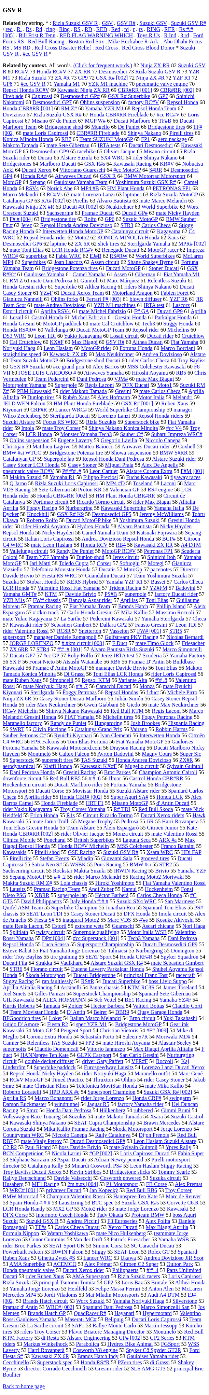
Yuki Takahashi (180, 1018)
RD (88, 29)
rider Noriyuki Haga (104, 1073)
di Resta (50, 1338)
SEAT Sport (98, 957)
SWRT (17, 729)
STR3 (127, 225)
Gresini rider (109, 1368)
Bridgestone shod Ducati (93, 360)
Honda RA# (33, 176)
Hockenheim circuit (24, 784)
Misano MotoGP (130, 803)
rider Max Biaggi (152, 502)
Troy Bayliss (192, 360)
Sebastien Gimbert (71, 625)
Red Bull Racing (46, 41)
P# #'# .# (71, 471)
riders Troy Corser (40, 1332)
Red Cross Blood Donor (148, 48)
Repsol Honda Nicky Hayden (42, 1073)
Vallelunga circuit (29, 551)
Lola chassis (73, 883)
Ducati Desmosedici (151, 145)
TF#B (164, 121)
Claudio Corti (187, 1006)
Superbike (66, 287)
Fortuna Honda (136, 348)
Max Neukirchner (115, 354)
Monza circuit (128, 834)
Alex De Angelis (159, 465)
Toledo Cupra (73, 563)
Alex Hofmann (113, 397)
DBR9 (122, 1012)
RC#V (22, 71)
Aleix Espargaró (121, 828)
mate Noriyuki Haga (45, 686)
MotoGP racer (163, 250)
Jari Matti (40, 563)
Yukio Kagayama (83, 336)
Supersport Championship (105, 944)
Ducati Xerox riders (162, 815)
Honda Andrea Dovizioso (143, 760)
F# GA (141, 311)
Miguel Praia (119, 465)
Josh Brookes (145, 723)
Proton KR (89, 489)
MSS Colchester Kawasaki (156, 366)
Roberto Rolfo (42, 520)
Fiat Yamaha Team (89, 606)
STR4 (43, 649)
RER (169, 29)
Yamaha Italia (169, 508)
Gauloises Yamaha (44, 274)
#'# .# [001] (70, 649)
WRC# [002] (60, 1307)
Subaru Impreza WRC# (177, 434)
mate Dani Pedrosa (51, 280)
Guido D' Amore (21, 1024)
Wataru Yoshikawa (67, 1233)
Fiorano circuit (46, 969)
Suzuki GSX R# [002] (167, 1092)
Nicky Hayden (58, 532)
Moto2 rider (94, 1209)
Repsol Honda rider (44, 237)
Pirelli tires (181, 133)
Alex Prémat (98, 1264)
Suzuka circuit (165, 1178)
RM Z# (69, 108)
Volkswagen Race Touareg (32, 1116)
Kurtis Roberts (19, 1006)
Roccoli (164, 1061)
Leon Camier (103, 471)
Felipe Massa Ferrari (117, 1289)
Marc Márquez (123, 280)
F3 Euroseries (122, 1221)
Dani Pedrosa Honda (32, 772)
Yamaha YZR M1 (104, 108)
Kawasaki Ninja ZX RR (83, 90)
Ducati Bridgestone (94, 975)
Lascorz (181, 305)
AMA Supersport (91, 1276)
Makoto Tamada (20, 145)
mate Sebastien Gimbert (177, 963)
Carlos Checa (156, 225)
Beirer (100, 1012)
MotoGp (133, 569)
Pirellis (80, 201)
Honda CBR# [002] (81, 797)
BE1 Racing (138, 1000)
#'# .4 (152, 1270)
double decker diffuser (49, 1061)
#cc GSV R (35, 54)
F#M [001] (193, 471)
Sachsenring (59, 213)
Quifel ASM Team (23, 907)
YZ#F (46, 293)
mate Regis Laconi (23, 926)
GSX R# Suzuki (27, 366)
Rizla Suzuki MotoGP (174, 194)
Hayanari (124, 1313)
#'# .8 (161, 680)
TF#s (40, 1227)
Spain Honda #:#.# (30, 1202)
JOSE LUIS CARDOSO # (47, 373)
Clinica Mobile (19, 840)
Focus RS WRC (60, 422)
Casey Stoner (82, 465)
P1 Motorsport (122, 1184)
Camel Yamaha (89, 274)
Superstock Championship (101, 993)
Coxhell (187, 446)
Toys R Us (148, 35)
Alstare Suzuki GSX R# (116, 963)
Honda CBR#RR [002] (62, 496)
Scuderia (152, 655)
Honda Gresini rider (24, 287)
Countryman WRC (23, 1135)
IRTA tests (109, 145)
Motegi (156, 563)
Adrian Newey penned (118, 1159)
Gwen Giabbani (101, 705)
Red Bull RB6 (141, 1190)
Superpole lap (59, 459)
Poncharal (55, 840)
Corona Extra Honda (49, 1037)
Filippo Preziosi (100, 477)
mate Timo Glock (154, 643)
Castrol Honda (47, 317)
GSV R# (126, 23)
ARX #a (167, 840)
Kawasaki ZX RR (153, 545)
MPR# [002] (192, 244)
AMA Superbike (27, 1264)
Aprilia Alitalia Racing (28, 987)
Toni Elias (166, 668)
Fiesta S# (44, 920)
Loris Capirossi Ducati (145, 1153)
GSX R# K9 (70, 514)
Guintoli (90, 280)
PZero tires (130, 1362)
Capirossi (41, 96)
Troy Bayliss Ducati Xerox (32, 1172)
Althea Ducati (147, 342)
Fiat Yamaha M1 (182, 274)
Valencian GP (124, 489)
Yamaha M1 (66, 84)
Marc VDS (119, 920)
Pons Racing (107, 864)
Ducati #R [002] (80, 207)
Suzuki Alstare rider (138, 791)
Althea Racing (100, 287)
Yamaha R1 (62, 477)
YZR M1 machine (108, 84)
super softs (14, 1049)
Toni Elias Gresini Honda (30, 828)
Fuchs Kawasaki (144, 477)
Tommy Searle (174, 1172)
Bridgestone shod (64, 127)
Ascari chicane (158, 926)
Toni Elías (157, 600)
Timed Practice (68, 1080)
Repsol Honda (182, 102)
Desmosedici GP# (80, 96)
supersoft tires (57, 760)
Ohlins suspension (100, 102)
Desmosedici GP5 (111, 514)
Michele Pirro (182, 692)
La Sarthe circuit (45, 1325)
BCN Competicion (23, 1153)
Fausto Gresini (151, 625)
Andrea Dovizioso (162, 354)
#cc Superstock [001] (96, 938)
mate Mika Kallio (164, 1086)
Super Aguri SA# (129, 797)
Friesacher (193, 643)
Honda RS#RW (20, 330)
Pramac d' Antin (20, 1307)
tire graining (64, 957)
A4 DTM (191, 545)
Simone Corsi (108, 1245)
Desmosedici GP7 (52, 102)
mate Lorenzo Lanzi (93, 194)
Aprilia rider (38, 797)
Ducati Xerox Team (82, 293)
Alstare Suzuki (76, 158)
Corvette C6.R (182, 1202)
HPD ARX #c (64, 1092)
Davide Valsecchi (73, 1178)
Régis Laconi (99, 385)
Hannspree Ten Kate (135, 1196)
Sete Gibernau (54, 489)
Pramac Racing (44, 606)
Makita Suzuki (26, 477)
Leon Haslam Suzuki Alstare (165, 1141)
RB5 (181, 373)
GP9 (82, 78)
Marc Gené (190, 1073)
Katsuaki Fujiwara (157, 532)
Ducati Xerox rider (83, 1270)
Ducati (45, 158)
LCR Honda (39, 434)
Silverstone (184, 1301)
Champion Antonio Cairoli (168, 772)
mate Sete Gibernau (67, 145)
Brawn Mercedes (162, 1123)
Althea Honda (190, 1282)
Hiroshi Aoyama (150, 373)
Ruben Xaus (174, 403)
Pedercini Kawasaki (112, 619)
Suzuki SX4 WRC (136, 901)
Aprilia (198, 311)
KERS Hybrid (82, 582)
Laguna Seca (137, 840)
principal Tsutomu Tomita (67, 1282)
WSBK (78, 864)
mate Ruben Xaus (22, 680)
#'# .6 (95, 778)
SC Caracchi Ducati (152, 1245)
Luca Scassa (55, 944)
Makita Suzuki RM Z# (27, 883)
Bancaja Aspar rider (90, 600)
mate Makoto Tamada (118, 1116)
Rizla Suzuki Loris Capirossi (66, 483)
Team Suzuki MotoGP (34, 360)
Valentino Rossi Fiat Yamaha (69, 588)
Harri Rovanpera (180, 821)
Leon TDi (185, 625)
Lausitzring (71, 1202)
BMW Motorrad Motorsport (154, 176)
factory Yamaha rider (140, 1104)
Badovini (186, 588)
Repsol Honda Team (154, 108)
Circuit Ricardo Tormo (108, 815)
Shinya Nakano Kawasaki (74, 711)
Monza (147, 686)
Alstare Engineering (89, 1338)
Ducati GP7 (22, 655)
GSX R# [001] (137, 403)
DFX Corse (15, 1215)
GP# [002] (130, 1338)
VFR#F (139, 1061)
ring (50, 29)
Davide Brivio (80, 594)
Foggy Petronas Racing (166, 717)
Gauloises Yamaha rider (153, 1356)
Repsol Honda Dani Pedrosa (113, 459)
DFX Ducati (135, 385)
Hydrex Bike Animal (130, 1344)
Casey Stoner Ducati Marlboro (73, 698)
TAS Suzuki (94, 760)
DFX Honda (137, 914)
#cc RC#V (168, 114)
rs (141, 29)
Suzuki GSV (153, 23)
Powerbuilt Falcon (23, 1252)
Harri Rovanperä (46, 1350)
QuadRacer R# (90, 1313)
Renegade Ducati (120, 250)
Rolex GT (158, 1252)
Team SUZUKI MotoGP (106, 139)
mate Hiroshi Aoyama (126, 1043)
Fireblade (13, 96)
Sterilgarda (42, 692)
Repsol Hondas (121, 692)
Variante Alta (133, 680)
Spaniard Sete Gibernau (165, 993)
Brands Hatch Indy (98, 1356)
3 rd (184, 35)
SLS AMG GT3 (148, 1368)
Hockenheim (159, 889)
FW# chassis (46, 600)
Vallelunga (56, 330)
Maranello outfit (152, 1073)
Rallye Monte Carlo (114, 1325)
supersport (14, 637)
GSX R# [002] (112, 78)
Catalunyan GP (19, 459)
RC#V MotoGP (26, 1080)
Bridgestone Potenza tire (76, 453)
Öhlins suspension (30, 440)
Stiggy (99, 1252)
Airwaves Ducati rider (146, 446)
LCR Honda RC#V (73, 250)
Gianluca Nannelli (23, 299)
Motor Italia (151, 397)
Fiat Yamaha (184, 342)
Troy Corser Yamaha (82, 809)
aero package (172, 139)
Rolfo (90, 219)
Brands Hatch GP (47, 1313)
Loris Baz (132, 1282)
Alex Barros (106, 366)
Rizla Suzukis (101, 422)
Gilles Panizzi (49, 993)
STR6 (16, 969)
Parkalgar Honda (173, 317)
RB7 (66, 139)
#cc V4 (174, 428)
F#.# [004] (21, 219)
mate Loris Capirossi (45, 133)
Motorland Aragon (132, 293)
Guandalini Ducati (105, 575)
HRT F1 (95, 803)
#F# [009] (157, 1030)
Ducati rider (160, 336)
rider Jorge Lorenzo (102, 1098)
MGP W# (95, 121)
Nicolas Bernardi (185, 637)
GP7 (163, 96)
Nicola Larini (66, 1153)
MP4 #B (90, 188)
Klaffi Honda (57, 766)
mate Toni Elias (27, 250)
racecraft (185, 975)
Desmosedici (113, 71)
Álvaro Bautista (114, 201)
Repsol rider (145, 330)
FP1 (145, 139)
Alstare (198, 354)
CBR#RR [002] (177, 90)
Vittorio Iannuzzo (106, 1049)
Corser (104, 563)
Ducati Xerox (37, 170)
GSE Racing (81, 852)
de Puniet (66, 121)
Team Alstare (81, 828)
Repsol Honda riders (160, 416)
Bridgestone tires (166, 127)
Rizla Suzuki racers (138, 1276)
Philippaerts (125, 1270)
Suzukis (77, 1116)
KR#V (167, 164)
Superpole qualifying (96, 932)
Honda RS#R (95, 1362)
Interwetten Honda (159, 735)
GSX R (108, 176)
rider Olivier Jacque (82, 834)
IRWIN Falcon (67, 1252)
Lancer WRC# (71, 410)
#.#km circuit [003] (82, 643)
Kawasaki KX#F (98, 766)
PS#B (110, 594)
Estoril (59, 926)
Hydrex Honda (93, 526)
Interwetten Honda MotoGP (72, 231)
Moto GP (42, 1030)
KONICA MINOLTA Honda (128, 237)
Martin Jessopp (160, 1325)
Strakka (44, 963)
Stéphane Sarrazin (29, 1159)
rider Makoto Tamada (83, 391)
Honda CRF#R (136, 957)
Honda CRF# (146, 1098)
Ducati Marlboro (132, 121)
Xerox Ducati (123, 1227)
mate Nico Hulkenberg (121, 1233)
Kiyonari (12, 410)
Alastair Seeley (174, 1043)
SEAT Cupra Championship (104, 1123)
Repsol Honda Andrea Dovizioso (76, 225)
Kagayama (168, 231)
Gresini (123, 391)
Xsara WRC (160, 852)
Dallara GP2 (113, 625)
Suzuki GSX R (42, 1221)
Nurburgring (79, 508)
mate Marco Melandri (163, 201)
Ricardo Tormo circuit (100, 502)
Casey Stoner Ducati (93, 914)
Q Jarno (18, 483)
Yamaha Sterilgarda (162, 619)
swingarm (180, 1098)
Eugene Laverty (75, 440)
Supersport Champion (111, 1092)
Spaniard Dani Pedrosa (107, 1307)
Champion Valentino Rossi (75, 1196)
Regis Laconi (166, 711)
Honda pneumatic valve (29, 1270)
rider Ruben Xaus (45, 1276)
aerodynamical (19, 766)
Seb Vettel (105, 1000)
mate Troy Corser (61, 428)
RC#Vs (54, 194)
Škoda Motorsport (45, 975)
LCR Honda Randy (24, 1209)
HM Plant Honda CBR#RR (125, 496)
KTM (51, 594)
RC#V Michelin (20, 711)
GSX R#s (94, 164)
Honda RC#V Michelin (83, 846)
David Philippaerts (41, 901)
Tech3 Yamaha (143, 938)
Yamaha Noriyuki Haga (138, 1301)
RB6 (115, 662)
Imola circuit (173, 914)
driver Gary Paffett (103, 1061)
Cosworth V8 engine (95, 1350)
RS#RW (118, 256)
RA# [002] (53, 201)
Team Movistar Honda (34, 1012)
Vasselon (119, 631)
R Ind (170, 35)
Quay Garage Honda (159, 1012)
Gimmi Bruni (176, 1110)
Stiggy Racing (18, 981)
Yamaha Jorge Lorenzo (34, 1289)
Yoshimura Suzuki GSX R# (145, 182)
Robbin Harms (171, 729)
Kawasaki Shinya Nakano (38, 1123)
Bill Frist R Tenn (37, 35)
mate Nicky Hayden (177, 213)
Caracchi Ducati (113, 686)
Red (115, 29)
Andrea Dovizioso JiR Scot (174, 1258)
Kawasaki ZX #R (68, 354)
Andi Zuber (101, 889)
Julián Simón (129, 698)
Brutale (159, 1282)
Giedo (133, 705)
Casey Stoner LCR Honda (31, 465)
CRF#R (38, 410)
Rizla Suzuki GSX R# (57, 114)
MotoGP (12, 182)
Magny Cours (157, 754)
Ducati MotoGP (123, 268)
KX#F (57, 342)
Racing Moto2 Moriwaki (156, 877)
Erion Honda (44, 815)
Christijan (13, 446)
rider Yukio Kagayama (27, 809)
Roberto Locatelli (22, 1092)
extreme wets (89, 926)
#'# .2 (60, 877)
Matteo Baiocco (96, 446)
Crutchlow (193, 336)
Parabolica (87, 1344)
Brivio (162, 871)
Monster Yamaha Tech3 (86, 434)
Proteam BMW (147, 1215)
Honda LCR (169, 797)
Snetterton (90, 631)
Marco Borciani (178, 348)
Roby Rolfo (80, 655)
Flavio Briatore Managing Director (107, 1332)
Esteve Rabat (17, 950)
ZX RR (83, 71)
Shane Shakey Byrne (150, 262)
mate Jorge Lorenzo (137, 1209)
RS (77, 29)
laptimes (132, 194)
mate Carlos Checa (160, 391)
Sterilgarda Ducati (70, 416)
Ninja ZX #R (150, 78)
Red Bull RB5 (65, 778)
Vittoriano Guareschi (82, 170)
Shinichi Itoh (161, 557)
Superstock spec (54, 1362)
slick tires (108, 244)
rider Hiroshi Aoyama (45, 526)
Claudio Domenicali (56, 1049)
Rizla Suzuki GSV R (75, 23)
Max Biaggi (85, 342)
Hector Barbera (108, 1006)
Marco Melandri (20, 194)
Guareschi (123, 926)
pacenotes (161, 569)
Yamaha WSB (173, 1239)
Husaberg (13, 1184)
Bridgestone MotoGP (138, 1024)
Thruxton (103, 1080)
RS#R (87, 981)
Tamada (51, 1006)
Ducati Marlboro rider (78, 784)
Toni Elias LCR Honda (118, 674)
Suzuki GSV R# (188, 23)
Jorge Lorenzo (176, 1129)
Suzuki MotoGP (140, 219)
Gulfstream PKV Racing (131, 637)
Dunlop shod (90, 557)
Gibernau (145, 274)
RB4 (121, 545)
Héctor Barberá (111, 895)
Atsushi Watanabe (82, 662)
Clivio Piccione (49, 729)
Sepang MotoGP (28, 877)
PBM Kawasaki (34, 391)
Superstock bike (141, 422)
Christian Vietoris (119, 1030)
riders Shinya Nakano (148, 287)
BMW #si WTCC (22, 453)
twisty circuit (50, 932)
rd (126, 29)
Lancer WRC (97, 1258)
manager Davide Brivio (121, 668)
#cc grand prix (68, 366)
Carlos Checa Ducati (77, 1227)
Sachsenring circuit (24, 871)
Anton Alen (160, 1289)
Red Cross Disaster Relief (62, 48)
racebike (86, 151)
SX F (15, 662)
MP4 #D (115, 483)
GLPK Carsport (94, 1055)
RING (153, 29)
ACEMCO (64, 1264)
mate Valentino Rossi (174, 834)
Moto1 (164, 385)
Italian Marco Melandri (95, 1018)
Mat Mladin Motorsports (112, 1295)
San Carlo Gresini (139, 1055)
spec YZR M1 (91, 1024)
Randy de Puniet (68, 723)
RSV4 (32, 188)
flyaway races (185, 477)
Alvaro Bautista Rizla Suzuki (122, 649)
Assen (120, 274)
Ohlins (128, 1080)
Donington (182, 950)
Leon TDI (45, 336)
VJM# (121, 379)
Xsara (156, 1116)
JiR (150, 821)
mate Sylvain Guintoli (133, 1147)
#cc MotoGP (127, 170)
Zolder (75, 1006)
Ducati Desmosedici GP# (97, 1141)
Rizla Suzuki (32, 78)
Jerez (26, 225)
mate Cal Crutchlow (112, 323)
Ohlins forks (64, 299)
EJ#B (95, 256)
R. (19, 29)
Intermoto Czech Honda (62, 1215)
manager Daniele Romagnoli (65, 637)
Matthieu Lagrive (51, 446)
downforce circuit (22, 778)
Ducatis (107, 569)
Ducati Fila (15, 963)
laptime (58, 244)
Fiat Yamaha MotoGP (140, 741)
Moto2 (81, 237)
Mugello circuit (142, 766)
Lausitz (18, 889)
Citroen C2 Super (139, 1264)
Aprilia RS (14, 1098)
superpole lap (72, 895)
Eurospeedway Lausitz (109, 1067)
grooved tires (155, 858)
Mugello (100, 127)
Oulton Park (180, 1264)
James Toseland (180, 987)
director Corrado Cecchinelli (55, 1368)
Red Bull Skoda (155, 809)
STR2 (165, 864)
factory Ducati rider (176, 594)
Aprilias (129, 600)
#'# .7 (82, 686)
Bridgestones (17, 164)
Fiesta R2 (57, 1024)
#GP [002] (100, 1153)
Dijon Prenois (154, 1135)
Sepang (38, 182)
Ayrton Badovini (115, 754)
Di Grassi (74, 674)
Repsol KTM (96, 680)
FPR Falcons (45, 741)
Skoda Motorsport (133, 1129)
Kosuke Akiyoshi (175, 920)
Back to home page (24, 1386)
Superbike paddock (55, 1067)
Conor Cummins (47, 1239)
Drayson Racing (127, 748)
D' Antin (76, 1012)
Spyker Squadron (179, 957)
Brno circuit (142, 1018)
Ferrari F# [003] (103, 299)
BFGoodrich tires (22, 1018)
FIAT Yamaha (79, 717)
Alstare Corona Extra (149, 471)
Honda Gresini (19, 323)
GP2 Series (162, 1338)
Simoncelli (61, 680)
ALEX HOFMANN (64, 1000)
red (8, 29)
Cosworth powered (120, 1178)
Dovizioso (14, 114)
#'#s (143, 920)
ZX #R (62, 78)
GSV (107, 23)
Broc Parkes (117, 772)
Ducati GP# (135, 213)
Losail (16, 317)
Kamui (129, 889)
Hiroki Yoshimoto (115, 883)
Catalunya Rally (46, 1166)
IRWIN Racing (130, 871)
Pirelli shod (46, 852)
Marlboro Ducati (58, 164)
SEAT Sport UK (67, 1245)
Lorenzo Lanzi (114, 416)
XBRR (42, 895)
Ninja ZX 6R (17, 698)
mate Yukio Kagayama (27, 619)
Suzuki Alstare (19, 422)
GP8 (7, 84)
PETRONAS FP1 (172, 188)
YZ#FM (158, 588)
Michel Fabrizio (89, 317)
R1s (70, 815)
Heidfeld (77, 1289)
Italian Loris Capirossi (49, 539)
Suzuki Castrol (187, 1116)
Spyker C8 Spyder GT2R (153, 1350)
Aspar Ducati (71, 1159)
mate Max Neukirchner (173, 705)
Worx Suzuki (90, 1301)
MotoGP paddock (62, 323)
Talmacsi (117, 950)
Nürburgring (149, 950)
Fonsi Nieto (42, 662)
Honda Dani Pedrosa (68, 1110)
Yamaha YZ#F (175, 1000)
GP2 (108, 1282)
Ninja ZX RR (155, 65)
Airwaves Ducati (73, 176)
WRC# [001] (24, 1190)
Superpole (66, 385)
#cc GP (51, 655)
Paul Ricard (38, 1147)
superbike (36, 256)
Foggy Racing (41, 508)
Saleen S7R (135, 1037)
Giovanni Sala (116, 858)
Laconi (168, 483)
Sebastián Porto (97, 1037)
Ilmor (115, 778)
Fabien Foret (175, 293)
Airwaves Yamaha (104, 373)
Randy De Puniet (75, 551)
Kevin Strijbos (85, 1172)
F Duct (119, 643)
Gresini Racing (79, 772)
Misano (39, 121)
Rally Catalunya (113, 1135)
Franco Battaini (178, 846)
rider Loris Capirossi (173, 674)
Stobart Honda (43, 582)
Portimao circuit (51, 502)
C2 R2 (10, 1147)
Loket (55, 1018)
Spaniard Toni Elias (164, 907)
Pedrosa (129, 821)
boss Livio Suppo (168, 981)
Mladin (85, 858)
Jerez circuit (126, 557)
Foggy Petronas (79, 692)
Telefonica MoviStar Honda (106, 1086)
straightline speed (22, 354)
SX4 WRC (112, 158)
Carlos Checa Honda (159, 895)
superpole (135, 594)
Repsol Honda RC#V (26, 90)
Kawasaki (178, 1209)
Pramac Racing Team (57, 889)
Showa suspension (131, 453)
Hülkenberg (112, 1110)
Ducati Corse (50, 791)
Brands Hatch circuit (45, 1301)
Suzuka (11, 582)
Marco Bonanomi (53, 1098)
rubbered (143, 1110)
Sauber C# (131, 434)
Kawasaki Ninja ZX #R (28, 207)
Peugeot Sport (76, 1030)
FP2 (89, 1043)
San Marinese (180, 901)
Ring (64, 29)
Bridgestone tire (58, 219)
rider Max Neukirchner (51, 705)
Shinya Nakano (144, 133)
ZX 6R (82, 244)
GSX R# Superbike (129, 96)
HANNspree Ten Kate (44, 1055)
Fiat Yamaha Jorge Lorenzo (70, 950)
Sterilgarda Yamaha (148, 244)
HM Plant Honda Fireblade (83, 403)
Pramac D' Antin (146, 662)
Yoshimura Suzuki (139, 520)
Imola (27, 428)
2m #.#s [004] (82, 1184)
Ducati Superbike (121, 981)
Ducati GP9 (170, 311)
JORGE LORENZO (31, 643)
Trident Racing (125, 588)
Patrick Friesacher (130, 1239)
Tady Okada (110, 1215)
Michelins (178, 330)
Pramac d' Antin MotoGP (59, 668)
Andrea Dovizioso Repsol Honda (118, 539)
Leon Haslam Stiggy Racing (161, 1166)
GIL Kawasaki (18, 1000)
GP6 (109, 219)
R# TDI (121, 809)
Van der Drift (87, 1239)
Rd (39, 29)
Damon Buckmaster (24, 1104)
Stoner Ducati (164, 268)
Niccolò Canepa (69, 1135)
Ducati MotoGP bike (88, 520)
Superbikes (34, 262)
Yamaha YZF (191, 871)
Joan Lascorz (68, 262)
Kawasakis (14, 852)
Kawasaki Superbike (123, 508)
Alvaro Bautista (134, 526)
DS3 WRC (14, 336)
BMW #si (140, 864)
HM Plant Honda (125, 188)
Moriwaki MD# (173, 1037)
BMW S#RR (173, 453)
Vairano (139, 729)
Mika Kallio (134, 612)
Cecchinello (16, 1362)
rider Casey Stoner (164, 1080)
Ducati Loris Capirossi (156, 1319)
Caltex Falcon (74, 754)
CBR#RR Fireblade (98, 133)
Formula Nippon (21, 1233)
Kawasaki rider (26, 625)
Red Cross (106, 48)
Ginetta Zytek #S (56, 1258)
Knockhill (38, 514)
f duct (152, 692)
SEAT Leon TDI (44, 914)
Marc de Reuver (183, 1196)
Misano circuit (160, 151)
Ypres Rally (178, 1147)
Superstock (22, 760)
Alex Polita (157, 1221)
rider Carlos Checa (148, 360)
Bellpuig (114, 1319)
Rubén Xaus (76, 397)
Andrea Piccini (83, 1221)
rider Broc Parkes (22, 1245)
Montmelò (164, 1332)
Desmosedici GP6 (22, 244)
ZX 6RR (19, 649)
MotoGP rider (96, 348)
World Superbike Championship (130, 410)
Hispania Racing (186, 723)
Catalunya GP (18, 201)
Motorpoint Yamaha (24, 385)
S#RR (155, 170)
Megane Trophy (95, 821)
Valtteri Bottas (148, 1006)
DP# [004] (53, 938)
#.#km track (46, 612)
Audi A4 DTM (164, 1295)
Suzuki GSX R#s (140, 1202)
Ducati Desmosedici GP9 (169, 944)
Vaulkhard (71, 963)
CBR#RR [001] (135, 90)
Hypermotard (157, 1313)
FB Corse (156, 1184)
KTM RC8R (141, 987)
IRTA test (154, 305)
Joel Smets (14, 993)
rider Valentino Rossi (26, 631)
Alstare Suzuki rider (174, 459)
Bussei (158, 582)
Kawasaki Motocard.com (74, 748)
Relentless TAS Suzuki (52, 1043)
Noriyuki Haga (19, 348)
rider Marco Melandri (98, 877)
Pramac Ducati (98, 213)
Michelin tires (118, 717)
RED (101, 29)
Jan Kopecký (103, 1190)
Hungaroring (109, 723)
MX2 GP (63, 1209)
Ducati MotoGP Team (100, 330)
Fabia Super (191, 1153)
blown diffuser (146, 299)
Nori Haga (193, 926)
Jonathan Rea (120, 907)
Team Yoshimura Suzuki (160, 575)
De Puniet (129, 127)
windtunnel (67, 1104)
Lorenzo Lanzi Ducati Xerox (173, 1067)
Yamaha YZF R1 (124, 582)
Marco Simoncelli (182, 649)
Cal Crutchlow (26, 342)
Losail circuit (124, 336)
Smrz (32, 1110)
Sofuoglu (130, 563)
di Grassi (160, 1362)
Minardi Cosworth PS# (96, 1166)
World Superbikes (155, 256)
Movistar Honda (90, 791)
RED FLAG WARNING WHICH (96, 35)
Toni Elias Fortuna (87, 741)
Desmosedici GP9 (49, 151)
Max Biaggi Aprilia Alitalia (163, 1049)
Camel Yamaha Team (105, 532)
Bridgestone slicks (130, 1172)
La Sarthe (71, 619)
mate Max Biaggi (155, 379)
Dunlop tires (41, 397)
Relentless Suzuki (167, 280)
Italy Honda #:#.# (89, 901)
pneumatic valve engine (162, 84)
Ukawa (128, 1258)
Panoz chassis (104, 987)
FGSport (170, 1344)
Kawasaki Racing (132, 164)
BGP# (169, 539)
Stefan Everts (54, 858)
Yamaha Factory (188, 655)
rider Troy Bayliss (22, 957)
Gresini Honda (131, 317)
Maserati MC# (81, 1319)
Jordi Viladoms (60, 1295)
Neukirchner (120, 207)
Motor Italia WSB (147, 932)
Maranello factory (22, 723)
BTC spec (102, 1202)
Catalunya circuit (130, 231)
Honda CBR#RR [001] (28, 108)
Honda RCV (94, 545)
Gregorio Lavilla (119, 440)
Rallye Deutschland (24, 1178)
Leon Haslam (58, 348)
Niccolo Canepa (163, 440)
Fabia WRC (69, 256)
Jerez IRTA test (117, 655)
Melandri (183, 397)
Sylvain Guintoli (185, 766)
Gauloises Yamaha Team (81, 182)
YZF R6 (178, 299)
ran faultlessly (57, 981)
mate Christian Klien (45, 1086)
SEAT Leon (127, 1252)
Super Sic (190, 754)
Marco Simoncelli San (165, 1307)
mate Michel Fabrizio (102, 311)
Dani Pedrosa (91, 379)
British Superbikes (94, 840)
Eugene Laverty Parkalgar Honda (107, 969)
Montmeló (39, 754)
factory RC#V (143, 102)
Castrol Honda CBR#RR (156, 778)
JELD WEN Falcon (24, 403)
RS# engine (160, 489)
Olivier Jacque (120, 151)
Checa (199, 619)
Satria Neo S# (46, 864)
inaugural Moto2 (80, 920)
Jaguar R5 (98, 1104)
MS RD (22, 48)
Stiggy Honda (178, 323)
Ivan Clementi (115, 735)
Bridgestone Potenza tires (70, 268)
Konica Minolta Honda (28, 139)
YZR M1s (14, 600)
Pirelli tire (20, 858)
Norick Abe (59, 188)
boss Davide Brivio (80, 1147)
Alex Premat (188, 1184)
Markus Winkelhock (45, 1344)
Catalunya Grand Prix (98, 729)
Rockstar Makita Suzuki (79, 871)
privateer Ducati (64, 1190)
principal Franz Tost (146, 975)
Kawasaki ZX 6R (50, 1356)
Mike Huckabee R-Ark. (133, 41)
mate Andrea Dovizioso (60, 305)
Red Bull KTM (127, 711)
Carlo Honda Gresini (90, 612)
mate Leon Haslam (51, 545)
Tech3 (148, 323)
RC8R (64, 631)
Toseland (143, 483)
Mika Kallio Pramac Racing (74, 1129)
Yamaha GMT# (20, 594)
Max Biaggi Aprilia (167, 1227)
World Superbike (159, 207)
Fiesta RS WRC (59, 575)
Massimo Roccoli (175, 612)
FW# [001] (149, 631)
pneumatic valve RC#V (28, 471)
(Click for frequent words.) (102, 65)
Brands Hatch (133, 606)
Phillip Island (171, 606)
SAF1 (78, 1325)
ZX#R (186, 760)
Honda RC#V (51, 71)
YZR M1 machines (115, 305)
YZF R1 (181, 78)
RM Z (16, 280)
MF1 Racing (45, 1184)
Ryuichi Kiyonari (73, 735)
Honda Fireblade (59, 803)
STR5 (175, 631)
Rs (29, 29)
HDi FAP (191, 852)
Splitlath (19, 932)
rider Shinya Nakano (155, 158)
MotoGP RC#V (119, 551)
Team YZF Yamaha (47, 557)
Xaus (173, 237)
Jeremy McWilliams (161, 514)
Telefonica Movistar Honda (60, 569)
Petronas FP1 (158, 551)
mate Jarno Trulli (51, 821)
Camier (11, 1043)
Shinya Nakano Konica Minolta (123, 428)
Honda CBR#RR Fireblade (119, 114)
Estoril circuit (18, 311)
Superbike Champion (74, 907)
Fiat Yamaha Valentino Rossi (174, 883)
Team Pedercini (51, 379)
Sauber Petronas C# (24, 735)
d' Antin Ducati (173, 803)
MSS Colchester (135, 846)
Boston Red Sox (86, 41)
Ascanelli (70, 987)
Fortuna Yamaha (129, 784)
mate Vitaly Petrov (41, 1141)
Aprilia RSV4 (56, 311)
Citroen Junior (162, 828)
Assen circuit (104, 262)
